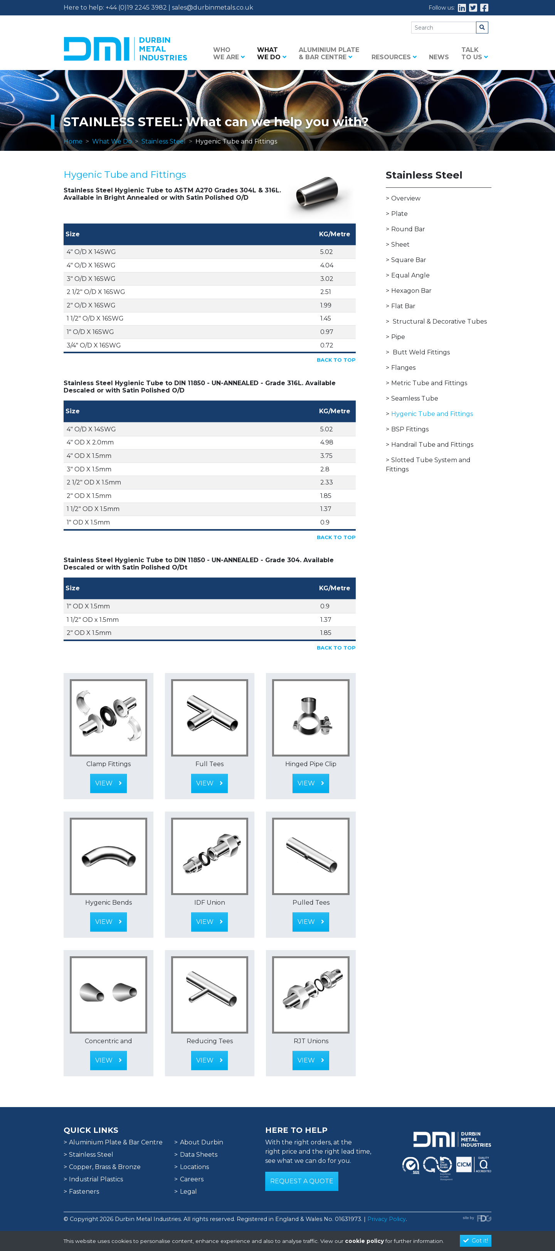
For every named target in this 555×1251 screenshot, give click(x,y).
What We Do (112, 141)
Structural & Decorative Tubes (440, 321)
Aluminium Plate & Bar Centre (329, 53)
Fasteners (84, 1191)
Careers (192, 1179)
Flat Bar (403, 306)
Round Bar (408, 229)
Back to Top (336, 360)
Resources (394, 57)
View (108, 783)
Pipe (398, 337)
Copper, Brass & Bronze (105, 1167)
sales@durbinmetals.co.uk (212, 7)
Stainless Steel (163, 141)
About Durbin (201, 1142)
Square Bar (408, 260)
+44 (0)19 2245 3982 (136, 7)
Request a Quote (301, 1181)
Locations (194, 1167)
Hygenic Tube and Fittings (432, 414)
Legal (188, 1191)
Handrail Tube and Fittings (432, 444)
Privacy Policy (386, 1219)
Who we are (229, 53)
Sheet (400, 244)
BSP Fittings (410, 429)
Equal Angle (410, 275)
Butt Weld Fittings (421, 352)
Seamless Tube (414, 398)
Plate (399, 213)
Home (73, 141)
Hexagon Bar (411, 290)
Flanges (403, 367)
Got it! (475, 1240)
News (439, 57)
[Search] (443, 27)
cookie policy (364, 1241)
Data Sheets (198, 1154)
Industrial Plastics (96, 1179)
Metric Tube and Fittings (429, 383)
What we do (271, 53)
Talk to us (474, 53)
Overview (405, 198)
